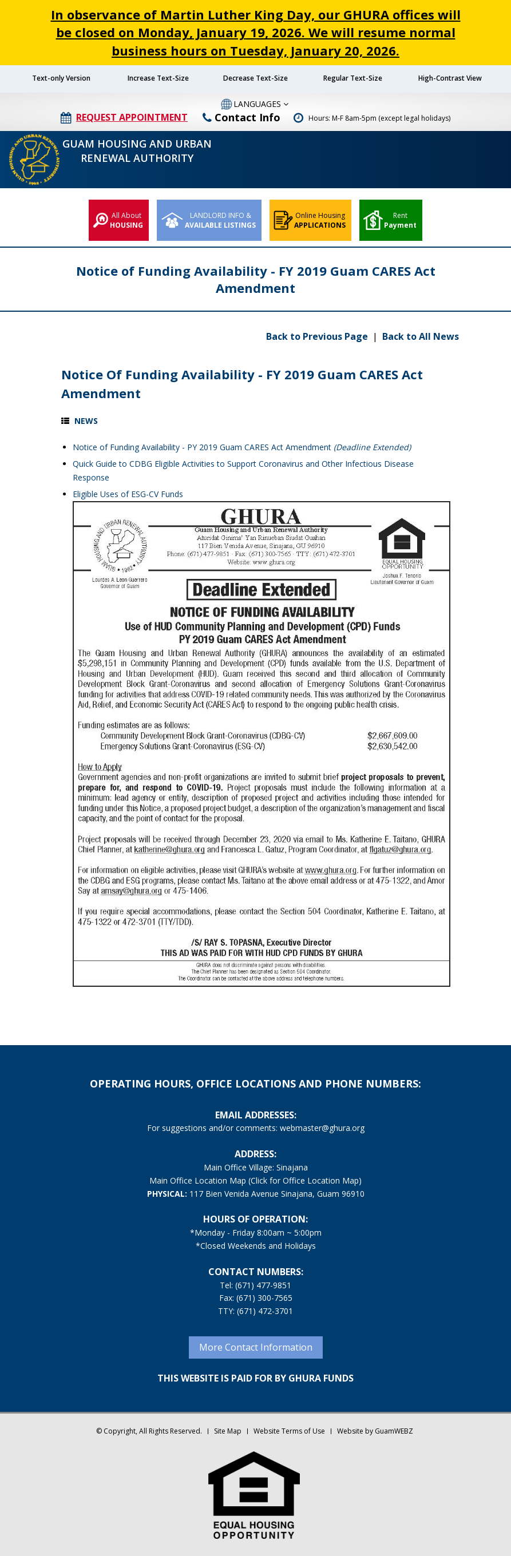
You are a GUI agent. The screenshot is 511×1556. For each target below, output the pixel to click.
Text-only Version (61, 78)
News (86, 420)
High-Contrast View (450, 78)
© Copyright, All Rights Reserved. (149, 1431)
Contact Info (241, 117)
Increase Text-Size (158, 78)
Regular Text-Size (352, 78)
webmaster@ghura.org (322, 1127)
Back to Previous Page (318, 336)
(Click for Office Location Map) (305, 1180)
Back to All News (420, 336)
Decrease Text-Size (255, 78)
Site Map (227, 1431)
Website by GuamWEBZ (375, 1431)
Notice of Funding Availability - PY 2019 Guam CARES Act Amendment (242, 447)
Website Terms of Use (289, 1431)
